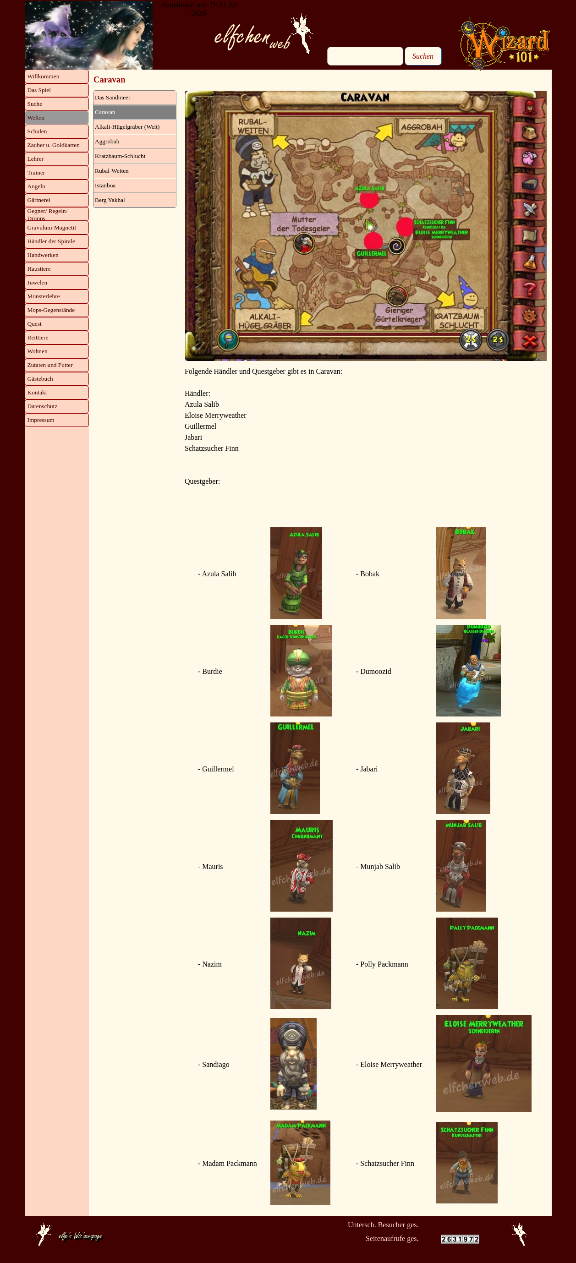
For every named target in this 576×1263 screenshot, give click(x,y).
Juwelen (37, 282)
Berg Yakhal (110, 200)
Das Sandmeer (112, 97)
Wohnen (37, 351)
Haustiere (39, 268)
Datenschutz (42, 406)
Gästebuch (40, 378)
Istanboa (105, 185)
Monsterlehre (43, 296)
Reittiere (38, 337)
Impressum (41, 419)
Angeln (36, 186)
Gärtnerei (38, 200)
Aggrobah (107, 141)
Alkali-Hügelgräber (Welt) (127, 126)
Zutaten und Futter (50, 364)
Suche (35, 103)
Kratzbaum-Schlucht (120, 156)
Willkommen (43, 76)
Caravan (105, 112)
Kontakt (37, 392)
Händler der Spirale (51, 241)
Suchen (422, 56)
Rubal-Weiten (112, 170)
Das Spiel (39, 90)
